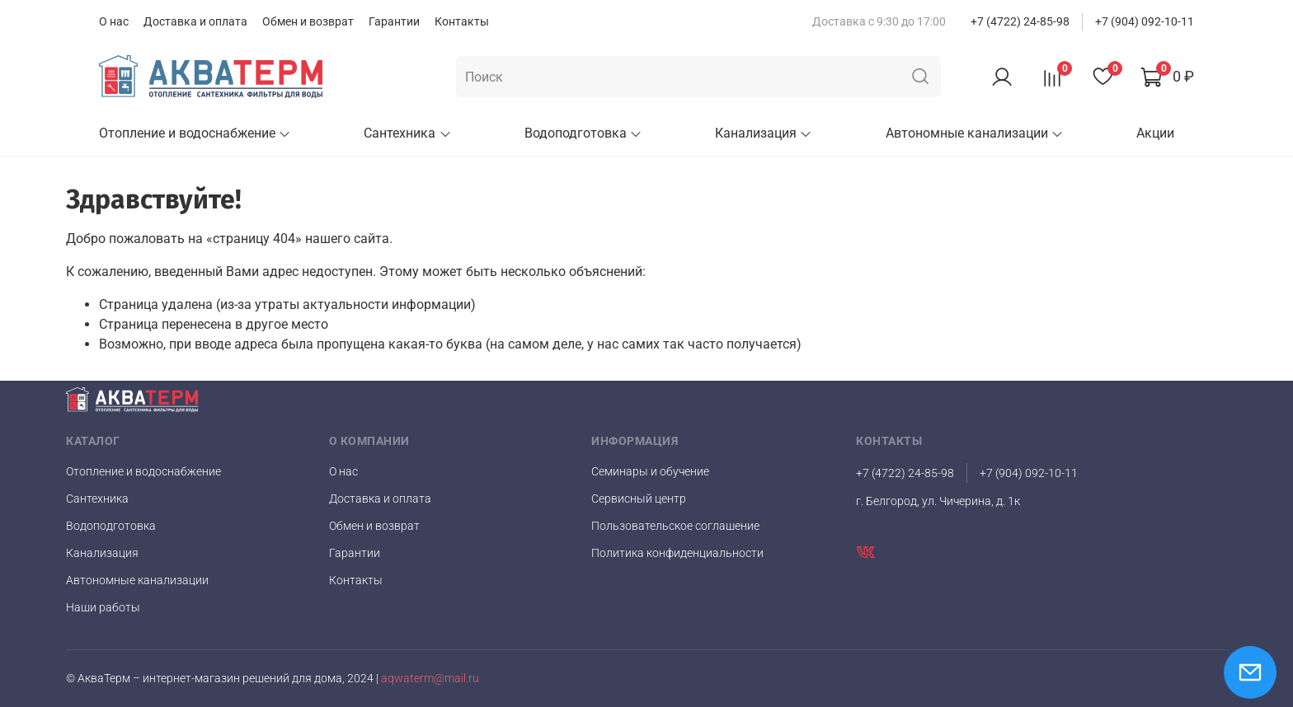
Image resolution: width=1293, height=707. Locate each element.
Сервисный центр (638, 498)
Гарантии (394, 21)
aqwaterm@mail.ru (430, 679)
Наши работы (103, 607)
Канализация (763, 133)
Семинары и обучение (650, 471)
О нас (114, 21)
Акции (1155, 133)
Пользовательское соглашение (675, 525)
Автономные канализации (975, 133)
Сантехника (407, 133)
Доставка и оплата (195, 21)
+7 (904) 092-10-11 (1144, 21)
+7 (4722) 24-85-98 (1020, 21)
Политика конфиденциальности (677, 553)
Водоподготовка (583, 133)
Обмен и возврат (308, 21)
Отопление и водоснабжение (195, 133)
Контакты (462, 21)
